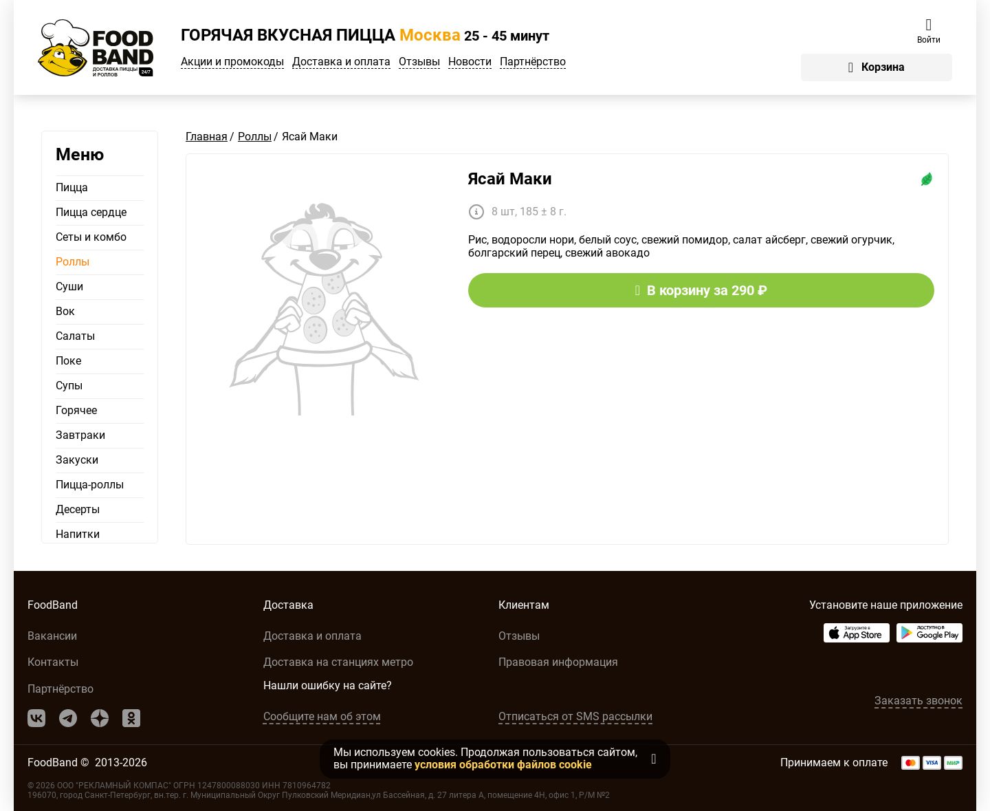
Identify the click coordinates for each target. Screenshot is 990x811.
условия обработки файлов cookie (503, 764)
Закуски (77, 460)
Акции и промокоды (232, 62)
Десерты (78, 510)
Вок (65, 311)
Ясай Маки (510, 178)
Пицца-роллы (90, 485)
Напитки (78, 534)
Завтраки (80, 435)
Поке (68, 361)
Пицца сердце (91, 212)
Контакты (53, 662)
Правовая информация (558, 662)
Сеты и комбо (91, 237)
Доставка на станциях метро (338, 662)
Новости (470, 62)
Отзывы (419, 62)
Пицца (72, 188)
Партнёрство (533, 62)
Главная (207, 136)
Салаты (75, 336)
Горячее (76, 410)
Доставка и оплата (341, 62)
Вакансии (52, 635)
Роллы (72, 262)
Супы (69, 386)
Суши (69, 287)
